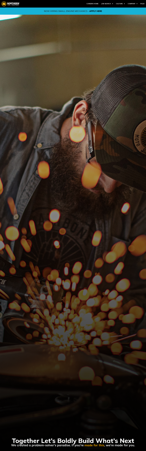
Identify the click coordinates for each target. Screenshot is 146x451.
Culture (119, 4)
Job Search (106, 4)
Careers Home (92, 4)
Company (131, 4)
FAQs (142, 4)
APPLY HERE (95, 11)
